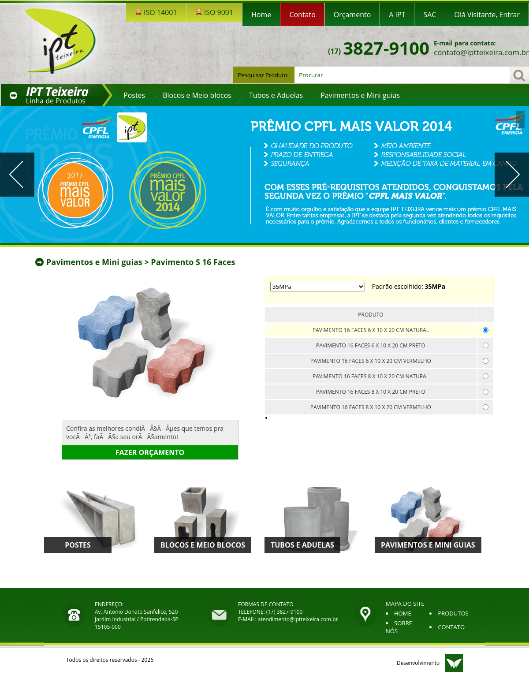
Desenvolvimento (418, 663)
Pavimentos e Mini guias (95, 262)
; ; (317, 286)
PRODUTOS (453, 613)
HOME (402, 613)
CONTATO (451, 627)
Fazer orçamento (149, 452)
